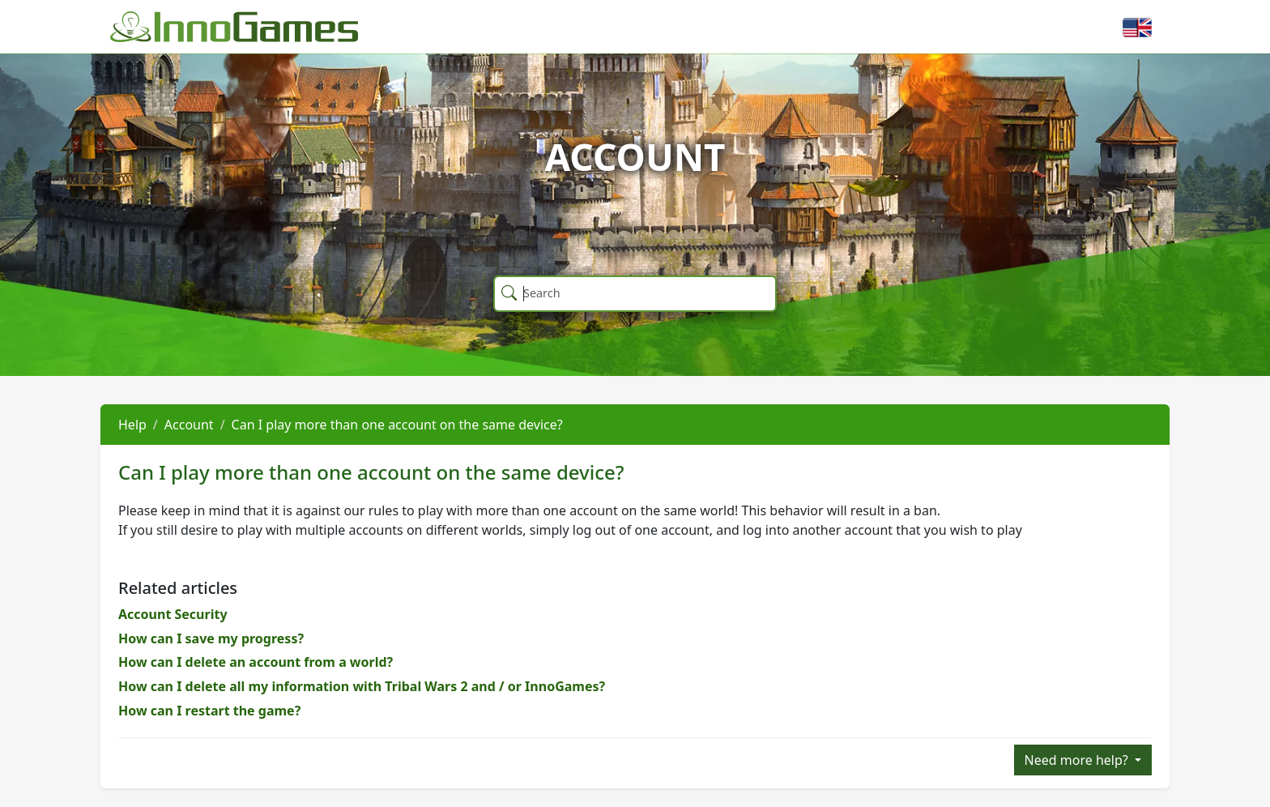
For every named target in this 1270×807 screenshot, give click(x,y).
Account (189, 424)
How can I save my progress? (211, 638)
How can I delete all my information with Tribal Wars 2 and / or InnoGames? (361, 686)
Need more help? (1078, 760)
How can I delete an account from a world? (255, 662)
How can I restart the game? (209, 710)
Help (132, 424)
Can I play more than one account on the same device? (397, 424)
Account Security (173, 614)
